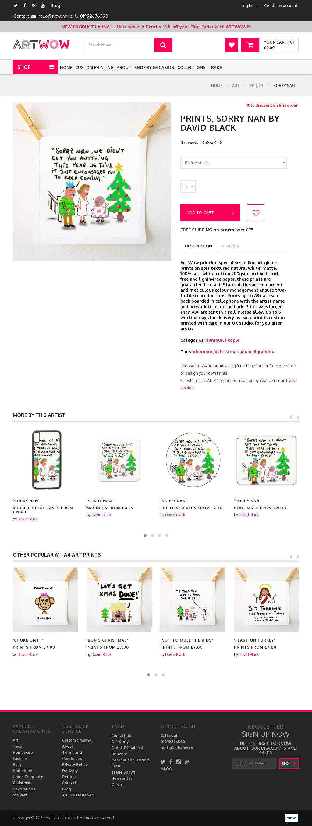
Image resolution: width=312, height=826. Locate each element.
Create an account (280, 5)
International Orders (130, 760)
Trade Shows (123, 772)
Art (236, 85)
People (232, 340)
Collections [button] (191, 67)
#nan (246, 351)
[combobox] (233, 163)
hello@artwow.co (55, 16)
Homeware (23, 752)
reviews (230, 246)
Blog (55, 5)
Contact (69, 783)
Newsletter (121, 778)
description (198, 246)
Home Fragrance (28, 776)
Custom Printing (94, 67)
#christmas (227, 351)
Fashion (20, 758)
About (124, 67)
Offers (117, 784)
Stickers (20, 795)
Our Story (120, 741)
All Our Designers (78, 795)
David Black (27, 515)
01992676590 (94, 16)
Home (66, 67)
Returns (69, 776)
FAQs (116, 766)
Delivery (70, 770)
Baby (17, 764)
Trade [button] (215, 67)
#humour (203, 351)
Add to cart (210, 213)
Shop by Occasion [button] (154, 67)
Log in (246, 5)
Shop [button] (24, 67)
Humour (214, 340)
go (289, 763)
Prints (257, 85)
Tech (17, 746)
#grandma (264, 351)
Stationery (22, 770)
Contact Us (121, 735)
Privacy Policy (74, 764)
